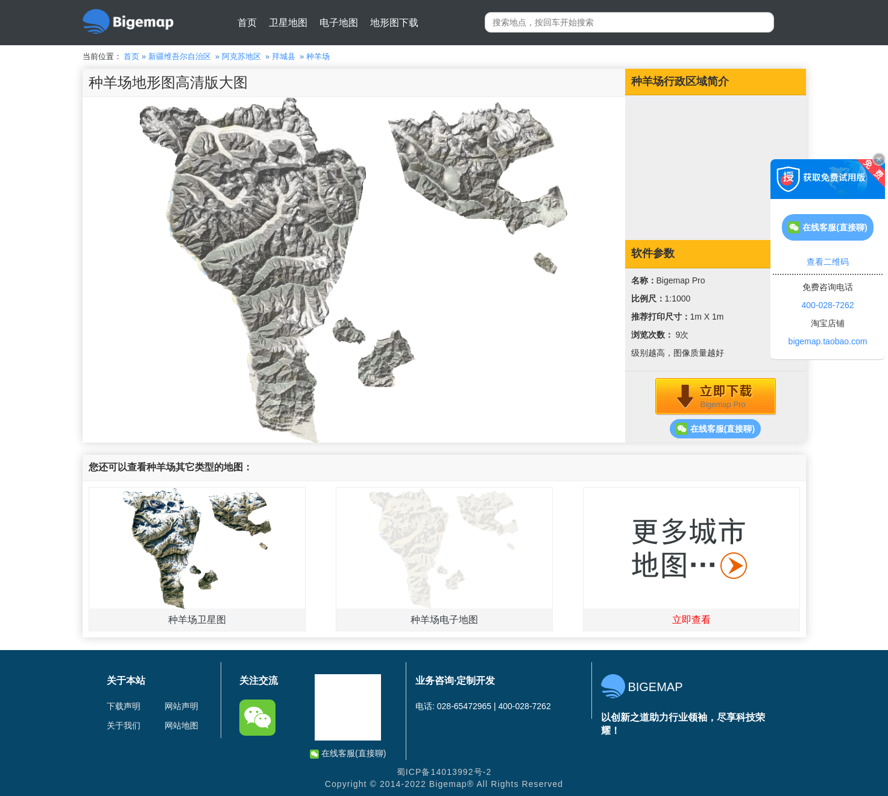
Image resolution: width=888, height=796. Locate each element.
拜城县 (283, 56)
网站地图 (181, 725)
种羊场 (318, 56)
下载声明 (123, 706)
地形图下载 (394, 22)
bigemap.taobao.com (828, 341)
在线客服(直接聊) (715, 429)
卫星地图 (288, 22)
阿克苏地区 (241, 56)
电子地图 (339, 22)
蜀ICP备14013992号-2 (444, 772)
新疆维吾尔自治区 (179, 56)
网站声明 (181, 706)
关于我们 (123, 725)
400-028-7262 (827, 305)
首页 (247, 22)
